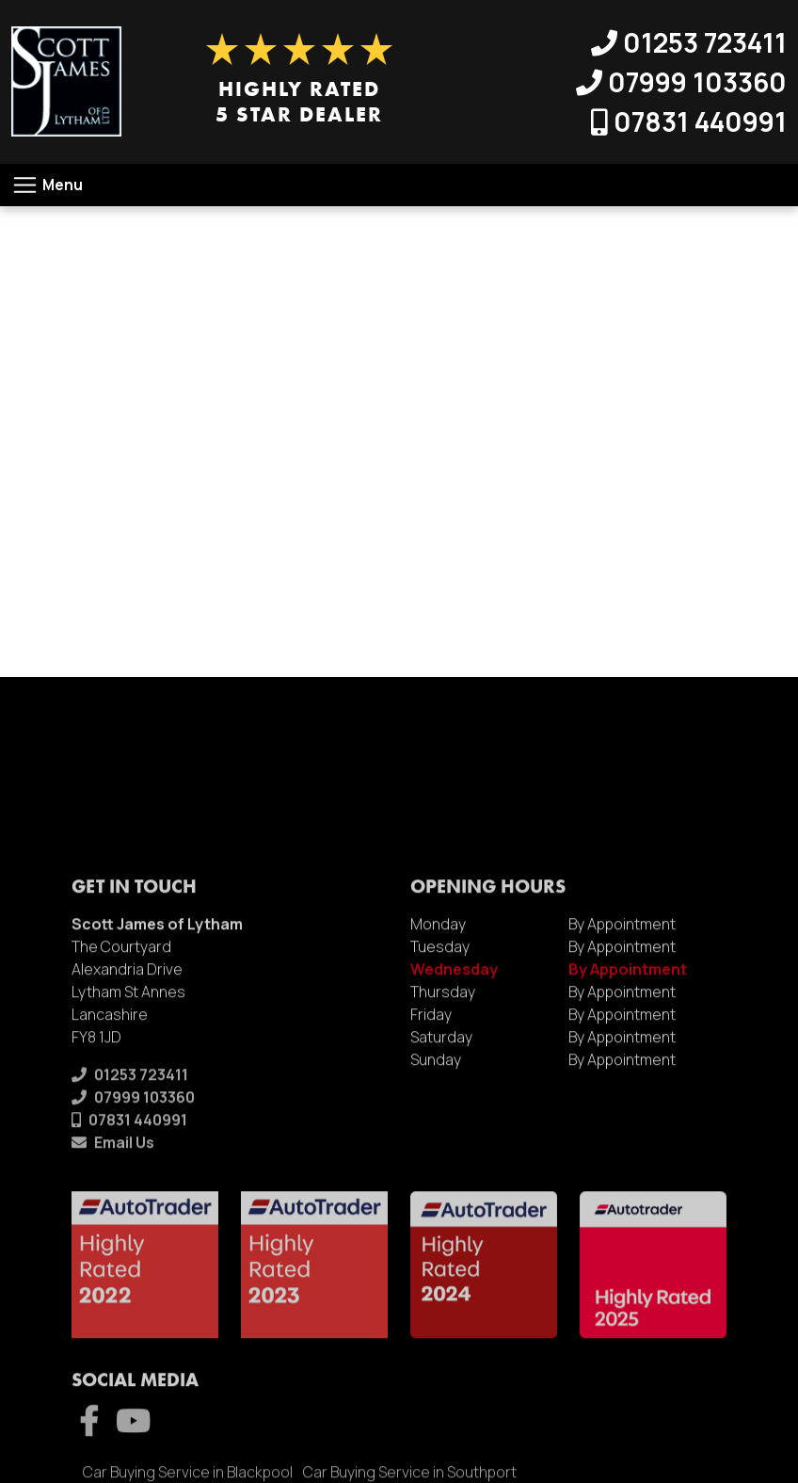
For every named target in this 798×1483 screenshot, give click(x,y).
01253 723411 (689, 42)
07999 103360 (681, 82)
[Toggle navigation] (47, 185)
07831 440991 (689, 121)
